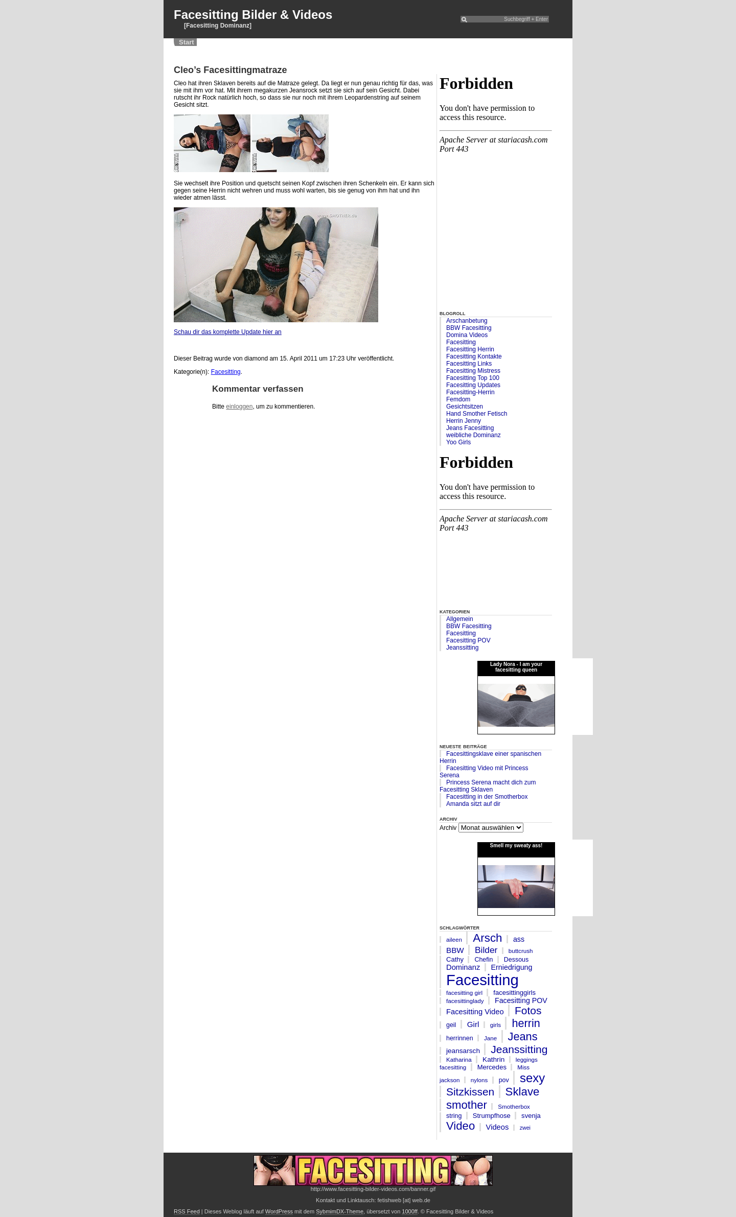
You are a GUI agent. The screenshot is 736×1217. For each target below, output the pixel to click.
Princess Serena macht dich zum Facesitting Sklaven (488, 786)
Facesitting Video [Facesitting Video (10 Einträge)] (475, 1012)
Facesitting (461, 342)
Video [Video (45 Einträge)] (460, 1125)
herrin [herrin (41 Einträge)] (526, 1023)
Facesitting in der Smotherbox (486, 796)
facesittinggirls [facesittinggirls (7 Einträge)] (514, 992)
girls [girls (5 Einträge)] (495, 1024)
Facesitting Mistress (473, 370)
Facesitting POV (468, 640)
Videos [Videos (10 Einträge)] (497, 1127)
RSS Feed (187, 1211)
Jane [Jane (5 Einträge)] (490, 1038)
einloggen (239, 406)
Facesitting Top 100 (472, 377)
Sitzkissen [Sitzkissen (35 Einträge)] (470, 1091)
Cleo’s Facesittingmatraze (230, 70)
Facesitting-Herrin (470, 392)
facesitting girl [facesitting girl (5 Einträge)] (464, 992)
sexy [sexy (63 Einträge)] (532, 1078)
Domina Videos (467, 335)
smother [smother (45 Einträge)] (466, 1105)
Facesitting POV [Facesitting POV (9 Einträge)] (521, 1000)
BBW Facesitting (469, 327)
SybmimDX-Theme (339, 1211)
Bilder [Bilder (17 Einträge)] (486, 950)
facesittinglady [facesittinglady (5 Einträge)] (465, 1000)
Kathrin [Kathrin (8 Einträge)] (493, 1059)
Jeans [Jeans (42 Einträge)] (523, 1036)
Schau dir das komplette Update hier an (228, 332)
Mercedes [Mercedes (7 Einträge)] (492, 1067)
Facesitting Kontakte (474, 356)
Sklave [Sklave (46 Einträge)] (522, 1091)
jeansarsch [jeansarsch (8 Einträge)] (463, 1051)
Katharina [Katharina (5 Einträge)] (459, 1059)
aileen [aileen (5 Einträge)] (454, 939)
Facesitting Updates (473, 385)
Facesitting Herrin (470, 349)
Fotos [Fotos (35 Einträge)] (528, 1010)
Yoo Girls (458, 442)
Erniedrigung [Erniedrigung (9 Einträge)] (512, 967)
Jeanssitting (462, 647)
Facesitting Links (469, 363)
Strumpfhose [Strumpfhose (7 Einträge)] (492, 1115)
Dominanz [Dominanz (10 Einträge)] (463, 967)
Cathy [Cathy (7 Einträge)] (455, 959)
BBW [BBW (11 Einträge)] (455, 950)
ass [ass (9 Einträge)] (518, 939)
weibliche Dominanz (473, 435)
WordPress (279, 1211)
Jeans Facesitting (470, 428)
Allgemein (459, 619)
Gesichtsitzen (464, 406)
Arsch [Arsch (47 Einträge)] (487, 938)
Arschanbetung (467, 320)
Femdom (458, 399)
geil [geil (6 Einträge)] (451, 1025)
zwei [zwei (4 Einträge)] (525, 1128)
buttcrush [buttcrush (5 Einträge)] (521, 950)
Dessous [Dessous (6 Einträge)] (516, 959)
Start (186, 42)
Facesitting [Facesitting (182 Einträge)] (482, 979)
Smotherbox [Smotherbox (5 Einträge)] (514, 1106)
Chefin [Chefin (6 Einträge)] (483, 959)
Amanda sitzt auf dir (473, 803)
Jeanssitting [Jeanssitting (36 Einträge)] (519, 1049)
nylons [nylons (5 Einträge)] (479, 1080)
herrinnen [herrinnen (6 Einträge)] (459, 1038)
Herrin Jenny (463, 420)
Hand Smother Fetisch (476, 413)
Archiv (448, 827)
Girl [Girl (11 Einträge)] (473, 1024)
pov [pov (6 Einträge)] (504, 1080)
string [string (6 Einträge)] (454, 1115)
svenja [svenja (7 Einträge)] (531, 1115)
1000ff (409, 1211)
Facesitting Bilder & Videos (253, 14)
